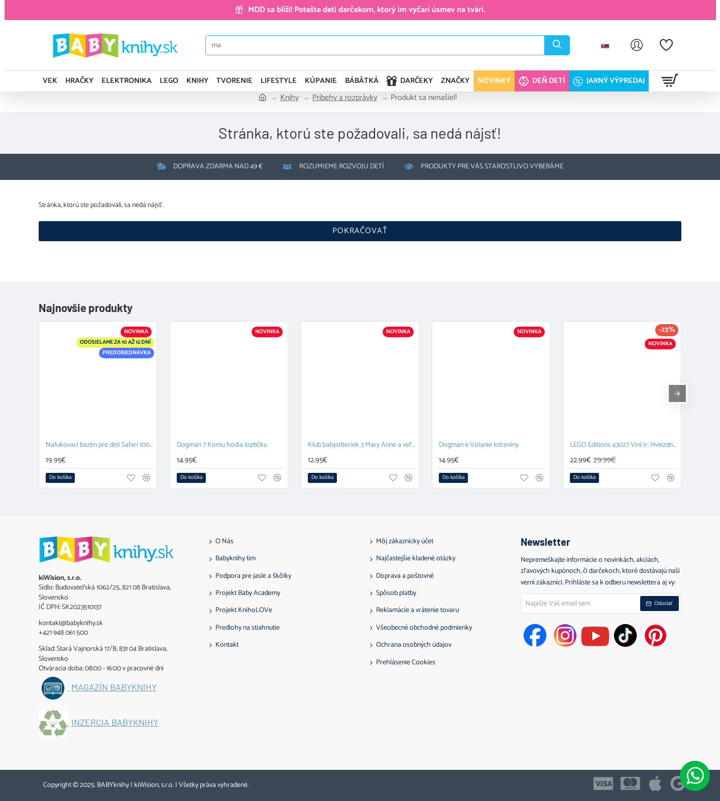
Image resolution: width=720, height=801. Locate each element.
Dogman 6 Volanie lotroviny (479, 445)
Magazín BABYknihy (114, 687)
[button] (60, 478)
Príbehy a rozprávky (344, 98)
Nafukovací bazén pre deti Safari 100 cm (100, 445)
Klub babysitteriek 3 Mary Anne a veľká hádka (362, 445)
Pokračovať (360, 231)
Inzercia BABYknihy (114, 723)
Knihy (289, 98)
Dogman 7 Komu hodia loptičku (222, 445)
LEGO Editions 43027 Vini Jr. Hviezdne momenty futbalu (624, 445)
